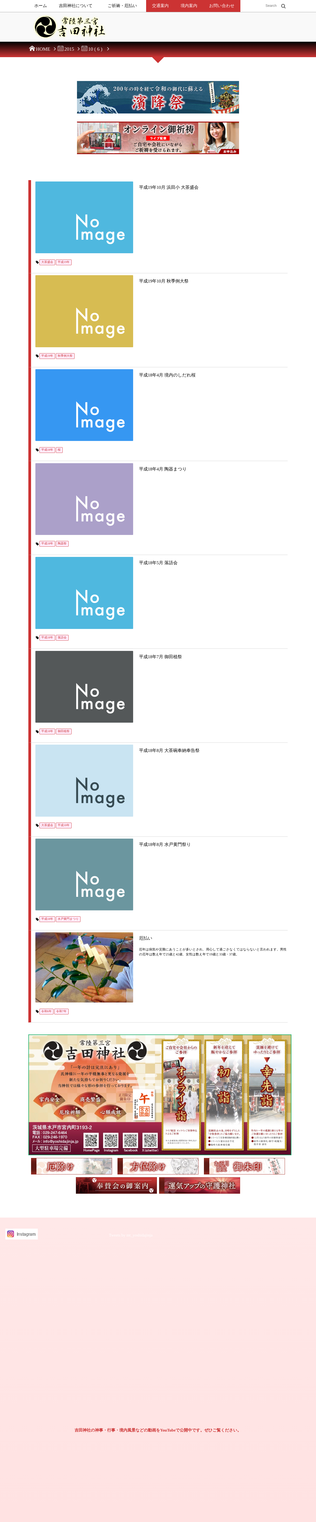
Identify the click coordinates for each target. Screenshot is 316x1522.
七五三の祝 (196, 1392)
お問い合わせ (221, 6)
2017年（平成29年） (262, 1433)
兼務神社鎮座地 (50, 1455)
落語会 (63, 469)
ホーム (40, 6)
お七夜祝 (194, 1341)
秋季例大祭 (66, 288)
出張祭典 (135, 1391)
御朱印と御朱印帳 (52, 1465)
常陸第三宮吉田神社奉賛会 (58, 1444)
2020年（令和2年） (261, 1392)
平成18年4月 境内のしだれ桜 (125, 306)
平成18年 (48, 348)
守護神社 (135, 1432)
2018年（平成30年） (262, 1422)
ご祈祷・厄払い (122, 6)
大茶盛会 (48, 228)
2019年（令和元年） (262, 1402)
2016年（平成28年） (258, 1447)
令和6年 (47, 709)
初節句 (193, 1382)
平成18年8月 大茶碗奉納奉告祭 (128, 547)
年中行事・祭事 (140, 1461)
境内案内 (189, 6)
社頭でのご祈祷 (140, 1381)
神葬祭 (133, 1472)
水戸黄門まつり (69, 650)
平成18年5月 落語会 (116, 427)
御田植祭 (65, 529)
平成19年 (65, 228)
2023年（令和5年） (261, 1361)
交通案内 (160, 6)
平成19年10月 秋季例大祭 (122, 246)
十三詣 (193, 1402)
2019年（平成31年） (262, 1412)
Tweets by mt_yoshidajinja (130, 934)
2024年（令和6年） (261, 1351)
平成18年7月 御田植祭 (118, 487)
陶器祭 (63, 409)
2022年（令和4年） (261, 1372)
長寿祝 (193, 1422)
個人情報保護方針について (56, 1367)
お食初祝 (194, 1361)
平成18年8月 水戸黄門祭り (123, 608)
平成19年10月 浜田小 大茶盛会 (127, 186)
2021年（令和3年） (261, 1382)
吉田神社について (76, 6)
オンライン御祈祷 (142, 1401)
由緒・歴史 (137, 1351)
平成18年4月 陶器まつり (121, 366)
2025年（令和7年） (261, 1341)
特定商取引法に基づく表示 (56, 1363)
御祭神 (133, 1341)
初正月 (193, 1372)
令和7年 (63, 709)
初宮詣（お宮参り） (202, 1351)
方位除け (135, 1422)
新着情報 (45, 1414)
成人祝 (193, 1412)
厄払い (103, 668)
